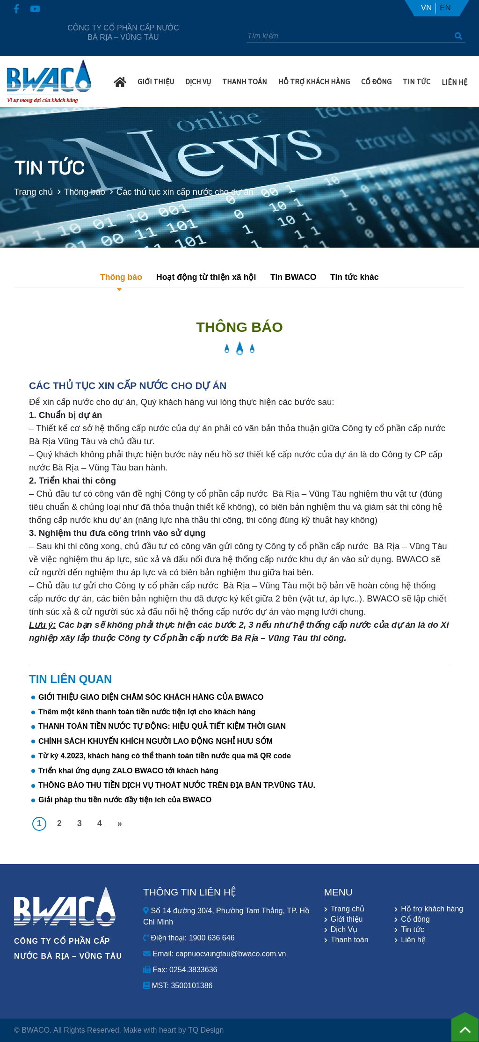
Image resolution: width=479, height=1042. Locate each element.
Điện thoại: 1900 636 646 (188, 938)
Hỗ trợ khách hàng (314, 81)
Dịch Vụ (198, 81)
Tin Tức (416, 81)
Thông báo (81, 192)
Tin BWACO (293, 277)
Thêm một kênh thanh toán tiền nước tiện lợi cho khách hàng (146, 712)
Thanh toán (350, 940)
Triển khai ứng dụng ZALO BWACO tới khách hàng (128, 771)
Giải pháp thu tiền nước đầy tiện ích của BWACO (124, 800)
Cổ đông (415, 919)
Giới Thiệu (156, 81)
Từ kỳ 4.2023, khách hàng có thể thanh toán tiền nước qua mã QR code (164, 756)
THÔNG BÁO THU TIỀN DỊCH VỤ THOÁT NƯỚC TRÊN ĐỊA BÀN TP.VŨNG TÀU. (176, 785)
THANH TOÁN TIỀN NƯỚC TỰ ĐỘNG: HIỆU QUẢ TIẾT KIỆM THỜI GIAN (162, 726)
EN (445, 7)
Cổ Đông (376, 81)
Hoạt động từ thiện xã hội (206, 277)
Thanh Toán (244, 81)
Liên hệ (454, 81)
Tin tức (412, 929)
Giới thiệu (347, 919)
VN (426, 7)
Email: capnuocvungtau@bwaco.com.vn (214, 954)
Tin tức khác (354, 277)
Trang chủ (31, 192)
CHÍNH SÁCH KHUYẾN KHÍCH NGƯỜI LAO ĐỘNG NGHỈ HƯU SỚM (155, 741)
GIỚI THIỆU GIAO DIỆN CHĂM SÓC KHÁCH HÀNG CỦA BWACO (151, 697)
